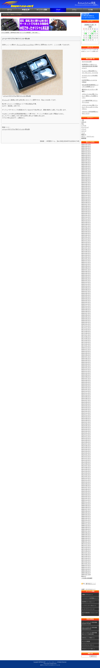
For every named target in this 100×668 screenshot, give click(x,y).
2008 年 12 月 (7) (86, 522)
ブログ (58, 10)
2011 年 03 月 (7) (86, 473)
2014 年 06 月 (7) (86, 402)
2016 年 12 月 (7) (86, 347)
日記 (82, 123)
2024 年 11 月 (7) (86, 175)
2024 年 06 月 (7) (86, 184)
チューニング (85, 127)
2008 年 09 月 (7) (86, 527)
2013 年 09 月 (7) (86, 418)
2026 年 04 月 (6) (86, 144)
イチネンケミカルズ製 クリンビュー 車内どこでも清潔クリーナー (90, 95)
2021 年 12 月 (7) (86, 238)
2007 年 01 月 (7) (86, 563)
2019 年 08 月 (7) (86, 289)
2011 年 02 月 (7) (86, 474)
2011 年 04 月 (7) (86, 471)
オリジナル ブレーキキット (88, 645)
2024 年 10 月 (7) (86, 177)
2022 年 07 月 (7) (86, 226)
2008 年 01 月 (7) (86, 542)
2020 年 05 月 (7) (86, 273)
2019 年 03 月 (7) (86, 298)
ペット (83, 132)
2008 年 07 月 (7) (86, 531)
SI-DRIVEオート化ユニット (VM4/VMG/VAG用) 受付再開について (89, 66)
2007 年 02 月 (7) (86, 562)
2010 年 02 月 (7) (86, 496)
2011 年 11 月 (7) (86, 458)
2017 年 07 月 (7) (86, 335)
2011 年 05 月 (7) (86, 469)
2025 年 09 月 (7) (86, 157)
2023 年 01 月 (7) (86, 215)
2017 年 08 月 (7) (86, 333)
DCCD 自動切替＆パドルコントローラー (90, 613)
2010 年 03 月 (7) (86, 494)
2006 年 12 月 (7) (86, 565)
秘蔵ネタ (83, 134)
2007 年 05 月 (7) (86, 556)
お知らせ (83, 122)
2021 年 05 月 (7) (86, 251)
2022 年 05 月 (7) (86, 229)
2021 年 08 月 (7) (86, 246)
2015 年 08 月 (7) (86, 376)
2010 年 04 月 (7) (86, 493)
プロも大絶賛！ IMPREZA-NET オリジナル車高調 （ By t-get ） (34, 26)
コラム (74, 10)
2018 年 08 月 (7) (86, 311)
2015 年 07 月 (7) (86, 378)
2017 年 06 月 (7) (86, 336)
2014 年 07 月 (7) (86, 400)
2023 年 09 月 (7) (86, 200)
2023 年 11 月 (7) (86, 197)
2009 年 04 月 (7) (86, 514)
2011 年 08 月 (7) (86, 464)
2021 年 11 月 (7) (86, 240)
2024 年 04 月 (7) (86, 188)
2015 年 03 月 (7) (86, 385)
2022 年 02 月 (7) (86, 235)
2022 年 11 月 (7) (86, 219)
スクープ (83, 131)
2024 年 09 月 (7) (86, 179)
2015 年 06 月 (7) (86, 380)
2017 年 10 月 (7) (86, 329)
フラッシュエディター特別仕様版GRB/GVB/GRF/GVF (89, 628)
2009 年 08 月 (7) (86, 507)
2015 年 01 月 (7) (86, 389)
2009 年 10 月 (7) (86, 503)
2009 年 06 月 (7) (86, 511)
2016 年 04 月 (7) (86, 362)
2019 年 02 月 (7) (86, 300)
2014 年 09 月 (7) (86, 396)
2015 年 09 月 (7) (86, 375)
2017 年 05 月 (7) (86, 338)
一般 (82, 120)
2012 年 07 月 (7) (86, 444)
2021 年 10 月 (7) (86, 242)
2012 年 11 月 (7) (86, 436)
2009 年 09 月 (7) (86, 505)
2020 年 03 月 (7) (86, 277)
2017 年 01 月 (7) (86, 346)
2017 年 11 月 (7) (86, 327)
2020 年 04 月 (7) (86, 275)
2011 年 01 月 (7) (86, 476)
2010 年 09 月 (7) (86, 483)
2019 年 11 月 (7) (86, 284)
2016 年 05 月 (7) (86, 360)
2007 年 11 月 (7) (86, 545)
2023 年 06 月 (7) (86, 206)
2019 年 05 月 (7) (86, 295)
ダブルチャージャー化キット (88, 648)
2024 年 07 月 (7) (86, 182)
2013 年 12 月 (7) (86, 413)
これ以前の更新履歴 (86, 578)
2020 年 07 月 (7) (86, 269)
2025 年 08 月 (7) (86, 159)
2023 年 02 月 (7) (86, 213)
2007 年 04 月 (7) (86, 558)
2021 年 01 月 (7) (86, 258)
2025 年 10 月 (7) (86, 155)
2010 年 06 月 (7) (86, 489)
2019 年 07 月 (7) (86, 291)
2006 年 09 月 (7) (86, 571)
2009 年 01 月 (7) (86, 520)
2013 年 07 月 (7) (86, 422)
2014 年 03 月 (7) (86, 407)
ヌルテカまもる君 (87, 61)
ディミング (5, 100)
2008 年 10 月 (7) (86, 525)
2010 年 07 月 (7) (86, 487)
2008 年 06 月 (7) (86, 532)
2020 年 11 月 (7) (86, 262)
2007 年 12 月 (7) (86, 543)
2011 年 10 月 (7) (86, 460)
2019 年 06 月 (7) (86, 293)
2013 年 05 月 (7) (86, 425)
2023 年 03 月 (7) (86, 211)
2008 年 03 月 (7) (86, 538)
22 (90, 37)
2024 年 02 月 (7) (86, 191)
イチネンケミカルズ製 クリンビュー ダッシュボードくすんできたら (90, 107)
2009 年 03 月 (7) (86, 516)
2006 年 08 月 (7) (86, 572)
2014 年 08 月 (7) (86, 398)
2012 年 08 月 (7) (86, 442)
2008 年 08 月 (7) (86, 529)
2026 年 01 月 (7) (86, 150)
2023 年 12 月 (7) (86, 195)
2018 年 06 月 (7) (86, 315)
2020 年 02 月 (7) (86, 278)
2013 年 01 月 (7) (86, 433)
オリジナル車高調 (86, 641)
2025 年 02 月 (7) (86, 170)
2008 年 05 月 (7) (86, 534)
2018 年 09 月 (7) (86, 309)
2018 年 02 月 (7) (86, 322)
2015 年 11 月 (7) (86, 371)
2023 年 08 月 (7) (86, 202)
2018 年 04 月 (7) (86, 318)
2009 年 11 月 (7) (86, 502)
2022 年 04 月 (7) (86, 231)
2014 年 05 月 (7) (86, 404)
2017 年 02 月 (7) (86, 344)
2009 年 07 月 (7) (86, 509)
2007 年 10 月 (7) (86, 547)
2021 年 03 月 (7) (86, 255)
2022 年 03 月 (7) (86, 233)
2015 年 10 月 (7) (86, 373)
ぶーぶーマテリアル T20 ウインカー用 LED (17, 96)
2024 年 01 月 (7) (86, 193)
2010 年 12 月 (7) (86, 478)
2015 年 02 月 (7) (86, 387)
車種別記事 (26, 10)
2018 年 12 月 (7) (86, 304)
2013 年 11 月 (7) (86, 415)
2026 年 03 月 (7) (86, 146)
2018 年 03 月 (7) (86, 320)
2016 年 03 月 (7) (86, 364)
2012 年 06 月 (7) (86, 445)
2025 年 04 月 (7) (86, 166)
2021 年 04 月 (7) (86, 253)
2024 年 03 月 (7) (86, 189)
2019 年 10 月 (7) (86, 286)
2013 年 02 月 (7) (86, 431)
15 (90, 35)
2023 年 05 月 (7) (86, 208)
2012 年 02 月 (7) (86, 453)
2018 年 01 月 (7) (86, 324)
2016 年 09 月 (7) (86, 353)
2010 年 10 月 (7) (86, 482)
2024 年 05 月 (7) (86, 186)
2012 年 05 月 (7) (86, 447)
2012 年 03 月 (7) (86, 451)
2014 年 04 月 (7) (86, 405)
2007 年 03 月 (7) (86, 560)
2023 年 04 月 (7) (86, 209)
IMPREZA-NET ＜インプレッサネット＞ (48, 662)
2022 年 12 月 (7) (86, 217)
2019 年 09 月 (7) (86, 287)
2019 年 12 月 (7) (86, 282)
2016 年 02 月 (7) (86, 366)
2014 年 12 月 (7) (86, 391)
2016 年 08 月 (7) (86, 355)
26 (83, 40)
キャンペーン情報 (86, 4)
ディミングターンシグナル (25, 44)
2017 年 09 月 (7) (86, 331)
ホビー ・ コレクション (87, 136)
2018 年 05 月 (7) (86, 317)
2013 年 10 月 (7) (86, 416)
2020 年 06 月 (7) (86, 271)
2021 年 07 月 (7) (86, 248)
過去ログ (83, 576)
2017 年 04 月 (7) (86, 340)
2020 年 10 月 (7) (86, 264)
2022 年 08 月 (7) (86, 224)
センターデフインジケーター (88, 609)
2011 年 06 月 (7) (86, 467)
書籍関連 (83, 138)
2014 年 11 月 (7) (86, 393)
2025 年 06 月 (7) (86, 162)
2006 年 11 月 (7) (86, 567)
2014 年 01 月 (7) (86, 411)
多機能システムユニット (87, 594)
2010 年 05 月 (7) (86, 491)
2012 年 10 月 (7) (86, 438)
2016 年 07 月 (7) (86, 356)
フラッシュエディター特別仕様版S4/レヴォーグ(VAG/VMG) (89, 633)
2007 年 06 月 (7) (86, 554)
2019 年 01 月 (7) (86, 302)
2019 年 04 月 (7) (86, 297)
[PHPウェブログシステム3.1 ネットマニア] (50, 665)
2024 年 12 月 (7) (86, 173)
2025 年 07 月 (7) (86, 160)
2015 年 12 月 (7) (86, 369)
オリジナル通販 (42, 10)
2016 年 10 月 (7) (86, 351)
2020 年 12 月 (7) (86, 260)
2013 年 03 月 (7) (86, 429)
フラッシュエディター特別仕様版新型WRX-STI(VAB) (89, 623)
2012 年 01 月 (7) (86, 454)
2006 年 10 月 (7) (86, 569)
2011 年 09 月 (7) (86, 462)
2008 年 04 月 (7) (86, 536)
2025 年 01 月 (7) (86, 171)
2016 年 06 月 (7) (86, 358)
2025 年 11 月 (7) (86, 153)
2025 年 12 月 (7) (86, 151)
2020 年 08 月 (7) (86, 268)
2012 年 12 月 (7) (86, 434)
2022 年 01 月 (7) (86, 237)
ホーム (10, 10)
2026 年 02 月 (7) (86, 148)
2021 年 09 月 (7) (86, 244)
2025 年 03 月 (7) (86, 168)
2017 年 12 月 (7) (86, 326)
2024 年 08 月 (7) (86, 180)
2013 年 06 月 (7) (86, 424)
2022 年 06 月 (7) (86, 228)
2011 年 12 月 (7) (86, 456)
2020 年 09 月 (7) (86, 266)
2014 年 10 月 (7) (86, 395)
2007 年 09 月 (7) (86, 549)
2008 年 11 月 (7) (86, 523)
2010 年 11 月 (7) (86, 480)
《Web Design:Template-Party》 (50, 663)
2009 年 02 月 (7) (86, 518)
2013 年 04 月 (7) (86, 427)
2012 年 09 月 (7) (86, 440)
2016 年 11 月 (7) (86, 349)
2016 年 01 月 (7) (86, 367)
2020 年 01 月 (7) (86, 280)
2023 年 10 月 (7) (86, 199)
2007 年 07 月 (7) (86, 552)
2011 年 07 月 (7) (86, 465)
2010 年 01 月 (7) (86, 498)
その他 (90, 10)
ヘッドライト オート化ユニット (89, 605)
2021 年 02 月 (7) (86, 257)
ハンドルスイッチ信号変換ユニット (90, 598)
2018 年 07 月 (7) (86, 313)
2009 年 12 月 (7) (86, 500)
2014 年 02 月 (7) (86, 409)
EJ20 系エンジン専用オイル (88, 637)
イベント (83, 129)
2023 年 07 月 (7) (86, 204)
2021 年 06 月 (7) (86, 249)
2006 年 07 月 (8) (86, 574)
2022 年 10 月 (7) (86, 220)
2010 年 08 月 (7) (86, 485)
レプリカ (83, 125)
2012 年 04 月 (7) (86, 449)
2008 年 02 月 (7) (86, 540)
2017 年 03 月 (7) (86, 342)
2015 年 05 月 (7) (86, 382)
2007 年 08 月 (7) (86, 551)
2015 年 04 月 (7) (86, 384)
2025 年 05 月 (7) (86, 164)
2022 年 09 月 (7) (86, 222)
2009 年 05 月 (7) (86, 513)
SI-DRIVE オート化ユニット (88, 601)
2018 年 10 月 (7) (86, 307)
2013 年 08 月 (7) (86, 420)
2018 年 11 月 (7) (86, 306)
